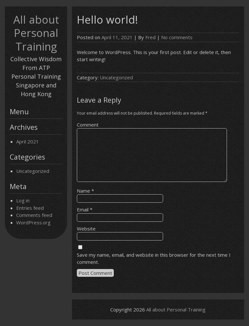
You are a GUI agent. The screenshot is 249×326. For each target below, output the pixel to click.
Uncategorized (32, 171)
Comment (88, 124)
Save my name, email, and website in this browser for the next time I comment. (154, 258)
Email (84, 209)
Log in (23, 200)
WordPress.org (33, 222)
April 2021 (27, 141)
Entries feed (30, 208)
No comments (177, 37)
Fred (150, 37)
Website (86, 228)
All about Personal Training (36, 33)
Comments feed (34, 215)
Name (85, 190)
